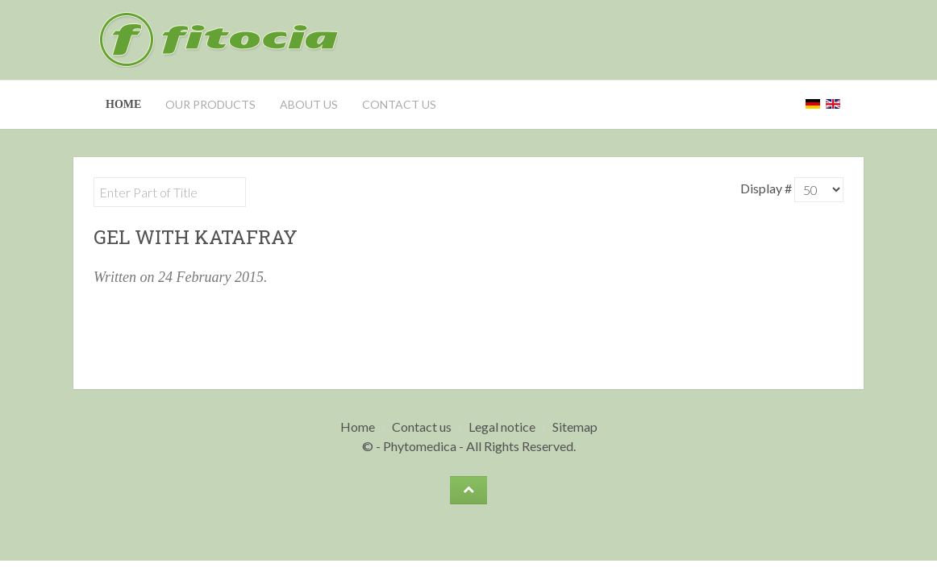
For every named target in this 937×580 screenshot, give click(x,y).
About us (309, 104)
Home (123, 104)
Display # (767, 188)
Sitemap (575, 426)
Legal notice (501, 426)
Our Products (210, 104)
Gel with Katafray (196, 237)
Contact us (399, 104)
